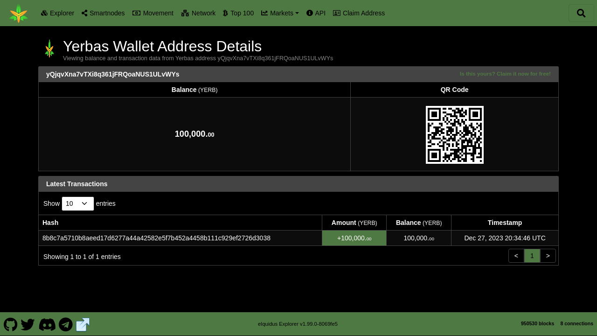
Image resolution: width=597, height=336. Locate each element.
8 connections (576, 323)
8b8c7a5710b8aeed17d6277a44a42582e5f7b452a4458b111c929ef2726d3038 (156, 238)
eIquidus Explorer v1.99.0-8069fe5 (298, 324)
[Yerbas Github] (10, 324)
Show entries (79, 203)
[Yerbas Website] (83, 324)
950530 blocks (537, 323)
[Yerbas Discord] (46, 324)
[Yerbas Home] (18, 13)
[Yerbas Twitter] (28, 324)
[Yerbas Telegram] (66, 324)
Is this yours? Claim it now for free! (505, 73)
